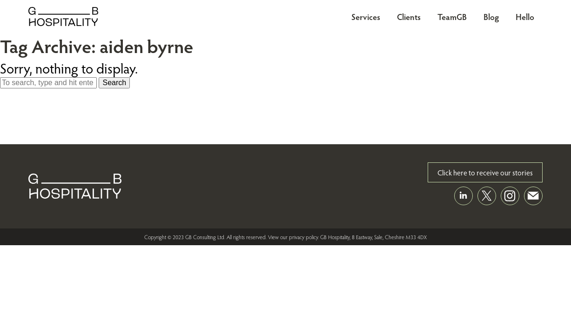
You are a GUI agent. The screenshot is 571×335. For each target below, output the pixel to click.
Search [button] (114, 83)
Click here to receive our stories (485, 172)
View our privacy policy (293, 237)
